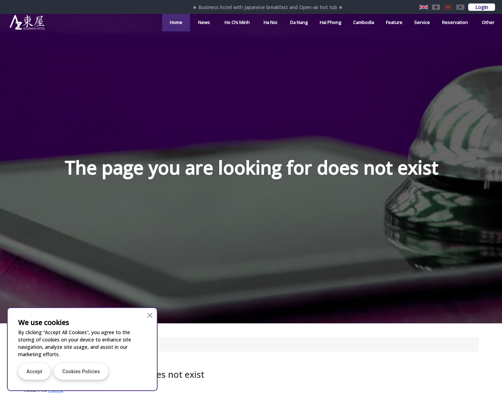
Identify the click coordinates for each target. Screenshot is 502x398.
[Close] (149, 315)
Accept (34, 371)
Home (176, 22)
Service (422, 22)
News (204, 22)
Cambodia (363, 22)
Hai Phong (330, 22)
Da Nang (299, 22)
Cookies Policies (81, 371)
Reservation (455, 22)
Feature (394, 22)
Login (481, 7)
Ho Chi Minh (237, 22)
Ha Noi (270, 22)
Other (488, 22)
